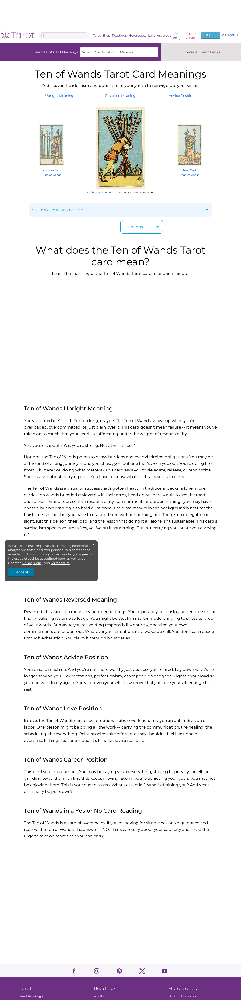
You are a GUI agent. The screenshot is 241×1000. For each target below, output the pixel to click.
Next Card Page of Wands (189, 170)
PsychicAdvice (191, 35)
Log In (233, 35)
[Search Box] (64, 35)
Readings (119, 35)
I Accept (21, 572)
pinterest (119, 971)
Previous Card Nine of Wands (51, 170)
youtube (165, 971)
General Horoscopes (184, 996)
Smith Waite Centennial (101, 192)
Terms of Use (60, 563)
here (61, 558)
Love (151, 35)
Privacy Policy (32, 563)
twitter (142, 971)
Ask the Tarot (104, 996)
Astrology (164, 35)
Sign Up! (211, 35)
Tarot (97, 35)
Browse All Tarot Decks (201, 52)
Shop (106, 35)
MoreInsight (178, 35)
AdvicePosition (181, 96)
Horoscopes (137, 35)
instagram (97, 971)
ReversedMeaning (120, 96)
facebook (74, 971)
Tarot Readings (31, 996)
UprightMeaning (59, 96)
